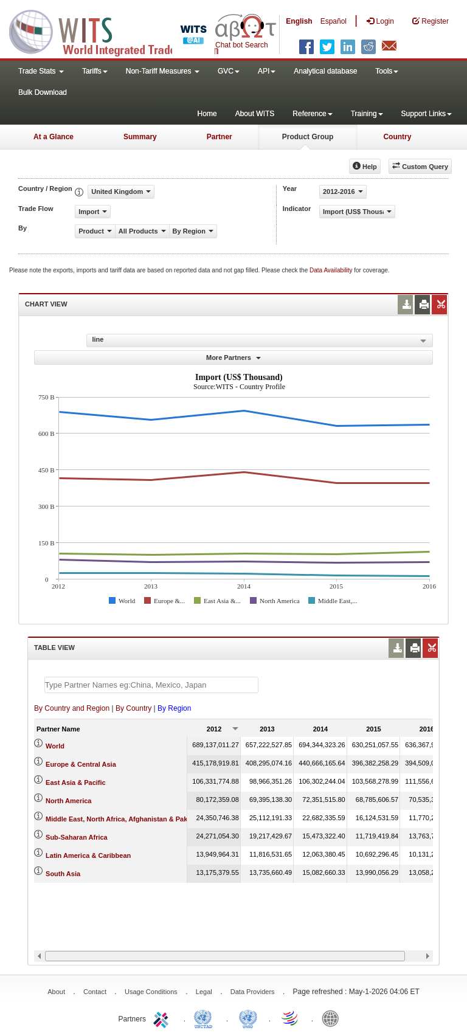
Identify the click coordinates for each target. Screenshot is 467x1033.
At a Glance (53, 137)
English (299, 21)
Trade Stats (41, 71)
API (266, 71)
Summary (140, 137)
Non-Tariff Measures (162, 71)
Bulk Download (42, 92)
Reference (312, 113)
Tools (386, 71)
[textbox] (151, 685)
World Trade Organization (290, 1018)
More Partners (233, 357)
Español (333, 21)
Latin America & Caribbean (88, 855)
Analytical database (325, 71)
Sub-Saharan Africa (77, 837)
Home (207, 113)
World (55, 746)
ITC (163, 1018)
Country (397, 137)
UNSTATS (248, 1018)
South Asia (63, 873)
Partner (219, 137)
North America (68, 800)
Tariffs (95, 71)
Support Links (426, 113)
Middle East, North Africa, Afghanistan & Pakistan (124, 819)
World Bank (333, 1018)
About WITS (255, 113)
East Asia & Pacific (76, 782)
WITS (121, 30)
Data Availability (332, 270)
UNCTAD (205, 1018)
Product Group (308, 137)
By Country (133, 708)
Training (367, 113)
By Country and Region (71, 708)
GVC (229, 71)
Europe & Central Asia (81, 764)
